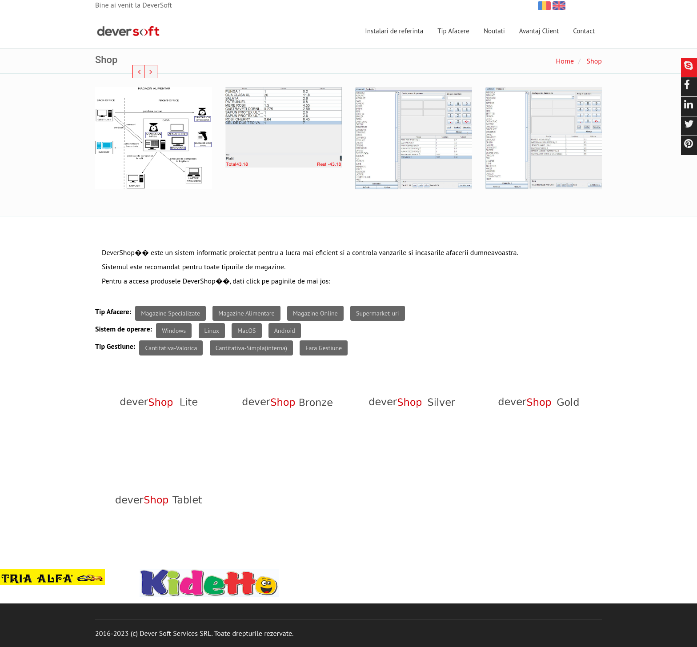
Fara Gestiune (323, 348)
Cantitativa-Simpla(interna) (251, 348)
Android (284, 331)
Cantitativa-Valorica (171, 348)
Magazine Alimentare (246, 313)
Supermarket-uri (377, 313)
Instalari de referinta (394, 31)
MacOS (246, 331)
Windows (174, 331)
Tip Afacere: (113, 311)
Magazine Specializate (170, 313)
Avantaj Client (539, 31)
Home (565, 60)
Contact (584, 31)
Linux (211, 331)
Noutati (494, 31)
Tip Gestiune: (115, 346)
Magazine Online (315, 313)
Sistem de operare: (123, 328)
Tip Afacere (453, 31)
